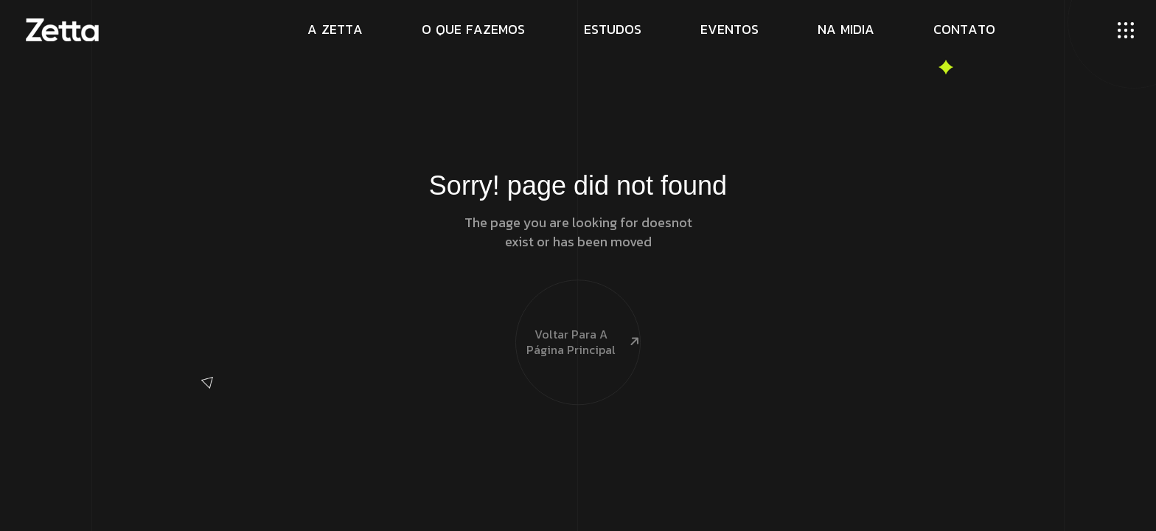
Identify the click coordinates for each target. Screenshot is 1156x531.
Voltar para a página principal (578, 313)
